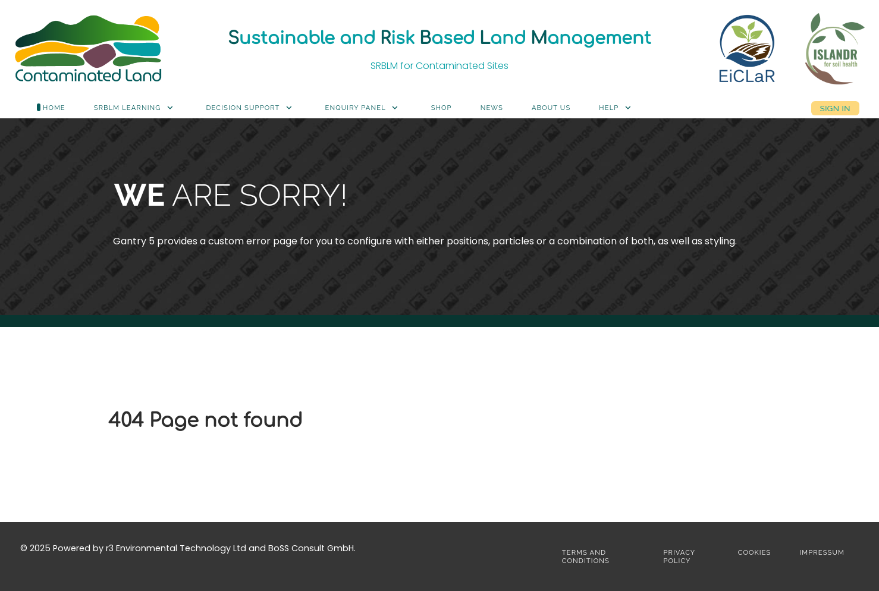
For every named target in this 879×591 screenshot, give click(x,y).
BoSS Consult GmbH (311, 548)
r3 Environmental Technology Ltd (176, 548)
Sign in (835, 108)
